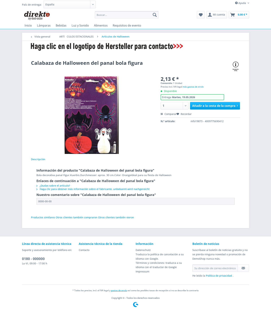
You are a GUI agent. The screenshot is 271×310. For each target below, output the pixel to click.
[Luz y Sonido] (80, 25)
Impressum (142, 271)
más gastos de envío (193, 86)
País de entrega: (32, 4)
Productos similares (43, 217)
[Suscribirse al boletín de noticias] (243, 268)
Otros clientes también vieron (116, 217)
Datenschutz (143, 250)
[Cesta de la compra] (239, 14)
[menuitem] (126, 16)
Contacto (84, 250)
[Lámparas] (43, 25)
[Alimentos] (100, 25)
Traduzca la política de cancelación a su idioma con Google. (160, 256)
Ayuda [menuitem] (241, 3)
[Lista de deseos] (201, 14)
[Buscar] (154, 14)
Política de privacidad (219, 275)
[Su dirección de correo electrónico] (215, 268)
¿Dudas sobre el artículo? (53, 185)
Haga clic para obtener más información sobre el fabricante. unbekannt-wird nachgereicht (92, 189)
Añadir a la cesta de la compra (215, 105)
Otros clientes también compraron (76, 217)
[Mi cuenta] (216, 14)
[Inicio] (28, 25)
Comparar (169, 114)
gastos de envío (119, 290)
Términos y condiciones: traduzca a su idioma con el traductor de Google (159, 265)
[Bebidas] (61, 25)
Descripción (38, 159)
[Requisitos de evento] (127, 25)
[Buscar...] (126, 14)
